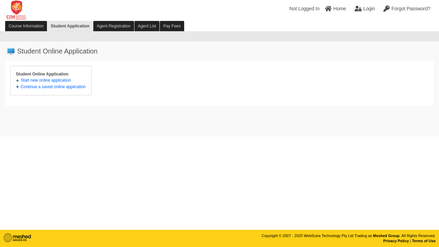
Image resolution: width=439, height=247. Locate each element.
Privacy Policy (396, 241)
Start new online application (46, 80)
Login (365, 8)
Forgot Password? (406, 8)
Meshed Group (386, 236)
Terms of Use (424, 241)
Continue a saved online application (53, 86)
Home (335, 8)
